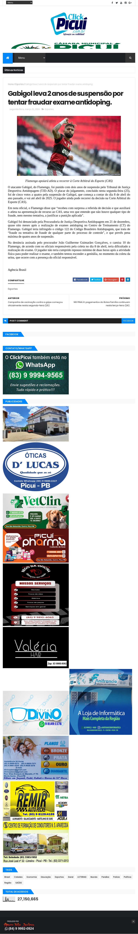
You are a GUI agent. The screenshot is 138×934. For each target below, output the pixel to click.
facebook (128, 320)
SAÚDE (18, 882)
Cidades (18, 877)
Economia (32, 877)
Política (127, 877)
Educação (46, 877)
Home (11, 84)
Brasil (7, 877)
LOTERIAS (81, 877)
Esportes (19, 84)
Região (7, 882)
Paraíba (105, 877)
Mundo (94, 877)
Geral (70, 877)
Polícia (116, 877)
